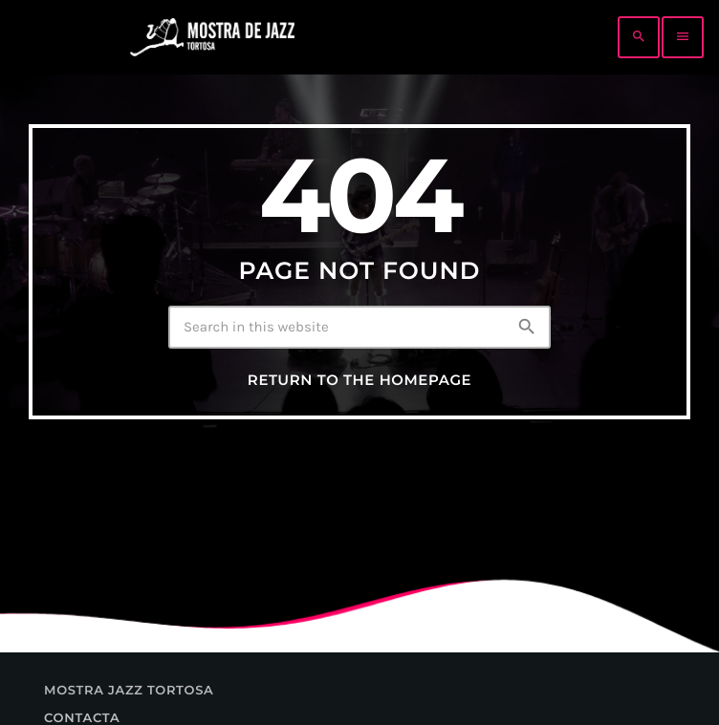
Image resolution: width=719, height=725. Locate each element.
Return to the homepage (359, 380)
